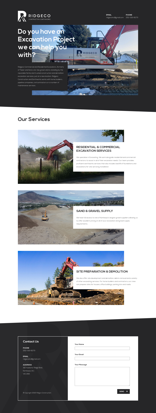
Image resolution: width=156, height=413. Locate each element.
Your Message (81, 365)
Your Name (79, 344)
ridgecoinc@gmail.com (115, 17)
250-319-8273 (132, 17)
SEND (123, 391)
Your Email (79, 354)
